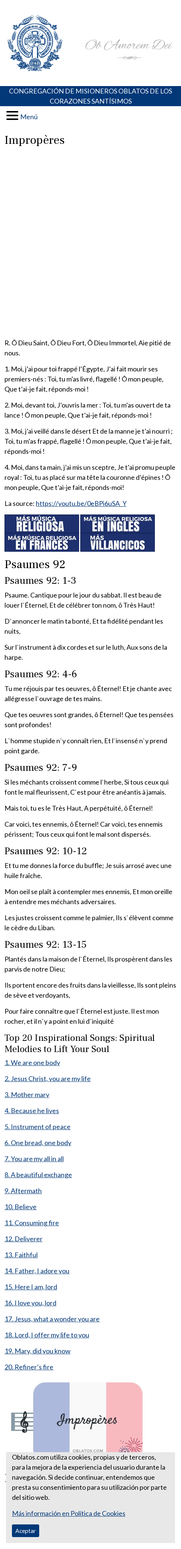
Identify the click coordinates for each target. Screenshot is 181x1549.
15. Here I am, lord (30, 1287)
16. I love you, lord (30, 1303)
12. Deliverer (23, 1239)
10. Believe (20, 1207)
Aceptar (25, 1530)
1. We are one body (32, 1062)
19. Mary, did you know (37, 1351)
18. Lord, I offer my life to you (46, 1335)
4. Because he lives (31, 1110)
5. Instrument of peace (37, 1126)
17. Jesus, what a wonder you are (52, 1319)
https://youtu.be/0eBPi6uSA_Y (81, 503)
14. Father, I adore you (36, 1271)
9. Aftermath (23, 1191)
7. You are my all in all (34, 1158)
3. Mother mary (26, 1094)
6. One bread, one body (37, 1142)
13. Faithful (21, 1255)
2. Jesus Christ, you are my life (47, 1078)
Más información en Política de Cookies (68, 1513)
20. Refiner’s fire (28, 1367)
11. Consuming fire (31, 1223)
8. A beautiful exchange (38, 1175)
